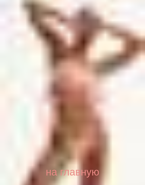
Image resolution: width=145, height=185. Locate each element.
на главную (72, 172)
